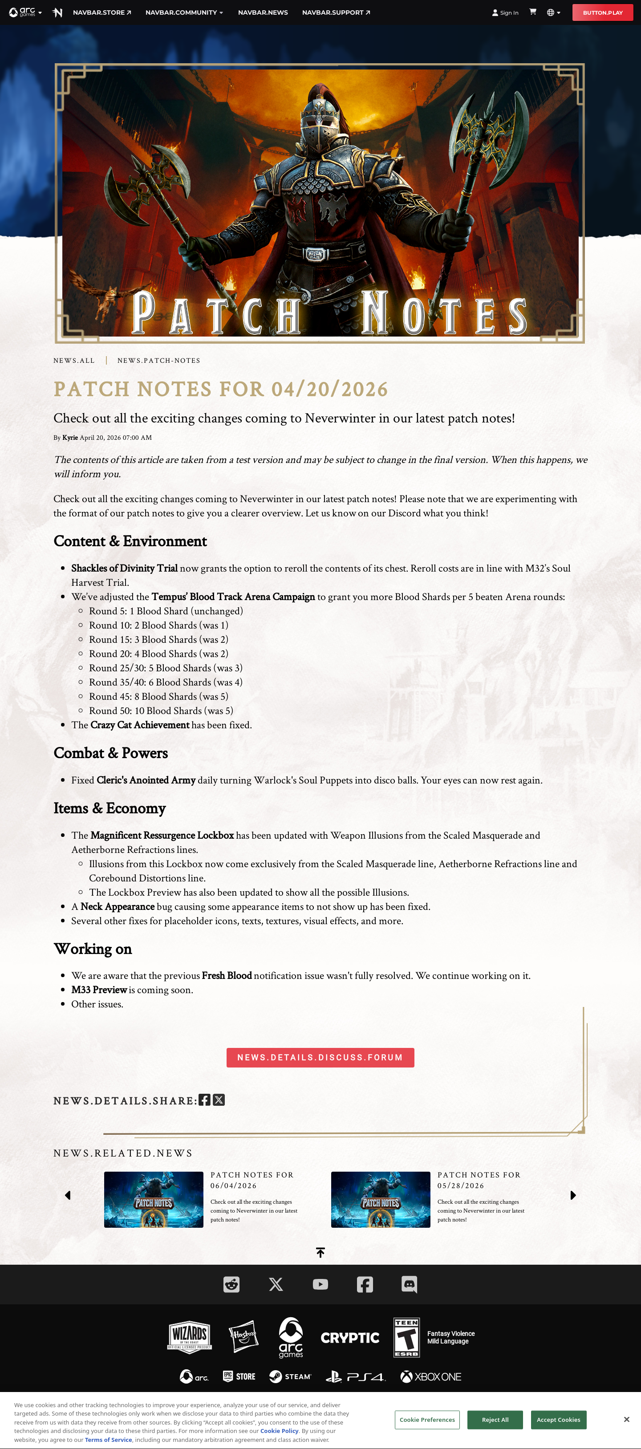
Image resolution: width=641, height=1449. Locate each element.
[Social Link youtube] (320, 1284)
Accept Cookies (558, 1425)
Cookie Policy (279, 1437)
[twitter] (219, 1101)
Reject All (495, 1425)
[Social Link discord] (410, 1284)
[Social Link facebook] (365, 1284)
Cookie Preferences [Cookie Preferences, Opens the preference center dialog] (427, 1425)
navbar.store (102, 12)
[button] (26, 12)
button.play (603, 12)
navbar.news (263, 12)
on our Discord (389, 513)
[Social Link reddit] (231, 1284)
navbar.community (185, 12)
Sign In (505, 12)
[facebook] (205, 1101)
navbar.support (336, 12)
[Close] (627, 1424)
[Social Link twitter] (276, 1284)
